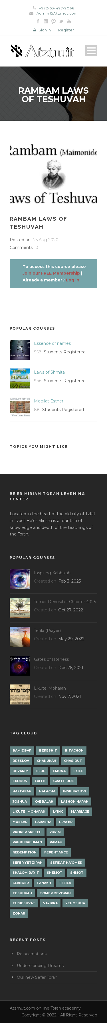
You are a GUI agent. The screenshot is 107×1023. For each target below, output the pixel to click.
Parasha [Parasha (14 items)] (43, 822)
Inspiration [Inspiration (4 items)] (74, 791)
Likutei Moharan (50, 688)
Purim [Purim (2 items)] (55, 832)
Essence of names (52, 343)
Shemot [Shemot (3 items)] (54, 873)
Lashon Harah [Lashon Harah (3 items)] (74, 802)
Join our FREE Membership (51, 273)
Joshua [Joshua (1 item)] (20, 802)
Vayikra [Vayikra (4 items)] (50, 903)
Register (66, 30)
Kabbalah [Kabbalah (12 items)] (44, 802)
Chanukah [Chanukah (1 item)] (46, 761)
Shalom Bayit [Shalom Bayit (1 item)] (26, 873)
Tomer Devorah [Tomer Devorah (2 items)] (55, 893)
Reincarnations (32, 953)
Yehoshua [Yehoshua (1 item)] (75, 903)
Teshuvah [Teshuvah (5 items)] (22, 893)
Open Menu (91, 50)
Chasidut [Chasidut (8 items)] (73, 761)
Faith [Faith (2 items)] (40, 781)
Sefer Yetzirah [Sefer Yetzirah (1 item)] (28, 863)
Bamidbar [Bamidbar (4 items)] (22, 750)
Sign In (45, 30)
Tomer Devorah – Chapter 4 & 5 (65, 601)
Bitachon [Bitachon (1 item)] (74, 750)
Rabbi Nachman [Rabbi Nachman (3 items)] (27, 842)
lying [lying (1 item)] (58, 811)
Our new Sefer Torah (37, 977)
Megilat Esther (48, 401)
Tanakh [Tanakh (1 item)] (44, 883)
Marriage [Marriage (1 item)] (80, 811)
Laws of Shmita (49, 372)
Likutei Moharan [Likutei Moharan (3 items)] (29, 811)
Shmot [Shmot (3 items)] (77, 873)
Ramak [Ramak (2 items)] (56, 842)
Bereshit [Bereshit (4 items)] (48, 750)
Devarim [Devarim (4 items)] (21, 771)
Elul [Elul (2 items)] (40, 771)
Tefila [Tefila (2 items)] (65, 883)
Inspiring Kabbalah (52, 572)
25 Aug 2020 (45, 239)
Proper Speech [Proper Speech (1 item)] (27, 832)
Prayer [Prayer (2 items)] (65, 822)
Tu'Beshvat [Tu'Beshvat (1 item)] (24, 903)
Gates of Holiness (51, 659)
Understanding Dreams (40, 965)
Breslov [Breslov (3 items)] (21, 761)
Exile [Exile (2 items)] (78, 771)
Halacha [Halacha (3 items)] (47, 791)
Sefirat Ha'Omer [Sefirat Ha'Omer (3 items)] (66, 863)
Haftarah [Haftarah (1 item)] (22, 791)
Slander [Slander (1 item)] (21, 883)
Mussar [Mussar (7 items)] (20, 822)
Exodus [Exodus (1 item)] (20, 781)
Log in (72, 280)
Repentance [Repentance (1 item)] (56, 852)
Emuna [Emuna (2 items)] (59, 771)
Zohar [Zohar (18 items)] (19, 913)
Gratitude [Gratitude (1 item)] (63, 781)
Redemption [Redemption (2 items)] (25, 852)
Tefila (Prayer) (47, 630)
